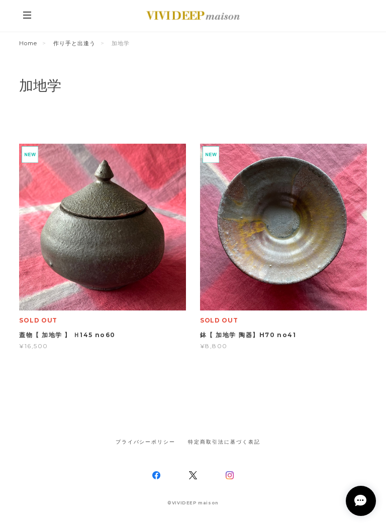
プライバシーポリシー (145, 442)
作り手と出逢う (74, 43)
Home (28, 43)
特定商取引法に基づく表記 (224, 442)
